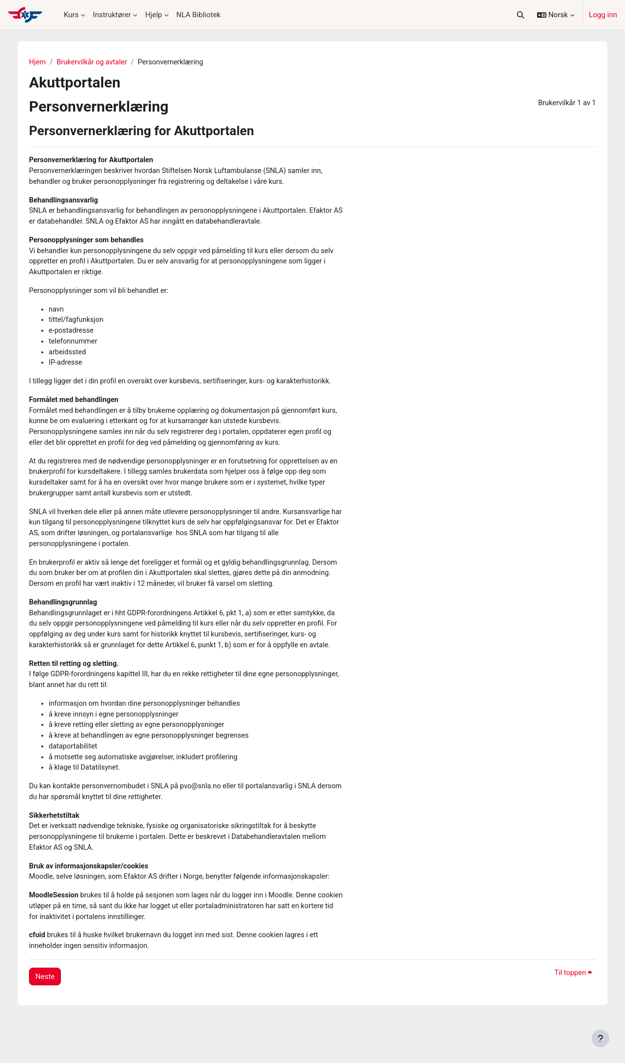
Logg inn (603, 14)
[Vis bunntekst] (600, 1038)
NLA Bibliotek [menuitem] (198, 14)
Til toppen (566, 1007)
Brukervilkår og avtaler (99, 62)
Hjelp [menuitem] (153, 14)
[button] (521, 14)
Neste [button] (50, 1010)
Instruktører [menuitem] (112, 14)
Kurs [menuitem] (71, 14)
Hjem (43, 62)
